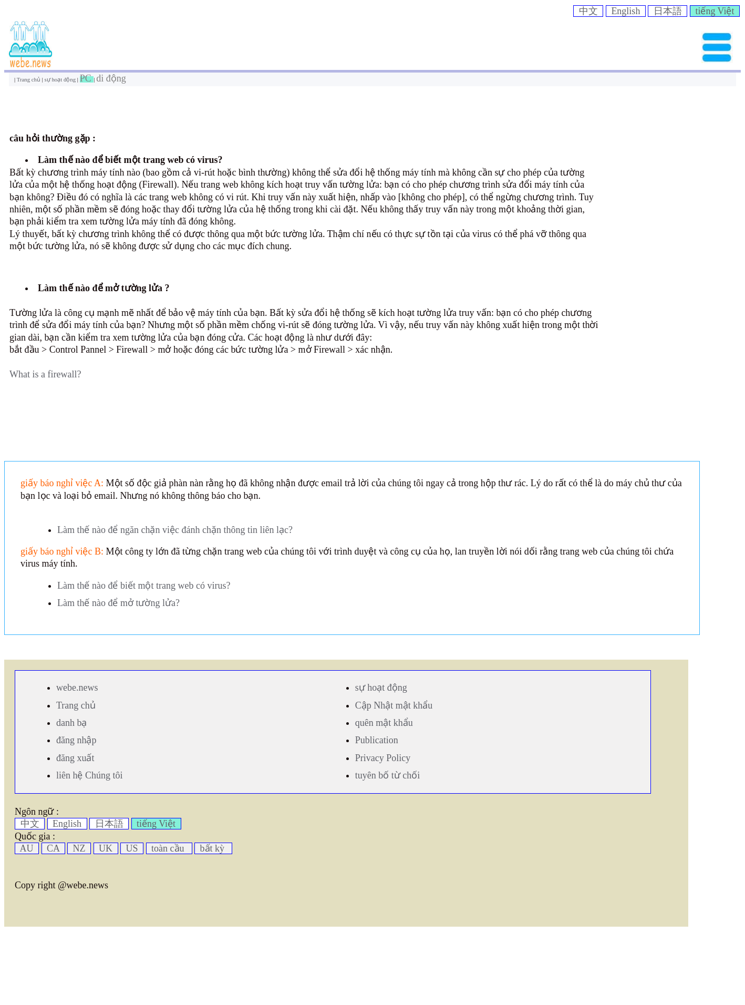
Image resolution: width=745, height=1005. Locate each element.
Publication (376, 740)
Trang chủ (29, 79)
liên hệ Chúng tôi (89, 775)
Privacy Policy (383, 758)
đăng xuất (75, 758)
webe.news (77, 687)
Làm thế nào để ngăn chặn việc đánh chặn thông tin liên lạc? (175, 530)
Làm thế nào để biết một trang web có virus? (143, 585)
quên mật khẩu (384, 722)
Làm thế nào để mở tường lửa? (118, 603)
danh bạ (71, 722)
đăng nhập (76, 740)
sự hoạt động (61, 79)
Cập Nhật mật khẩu (394, 705)
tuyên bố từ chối (387, 775)
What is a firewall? (45, 374)
